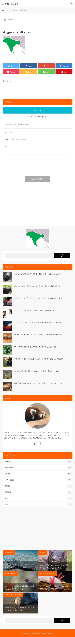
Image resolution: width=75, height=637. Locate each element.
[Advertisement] (37, 206)
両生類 (38, 461)
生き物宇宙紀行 (36, 633)
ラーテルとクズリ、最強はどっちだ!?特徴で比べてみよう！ (35, 310)
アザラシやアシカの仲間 (13, 594)
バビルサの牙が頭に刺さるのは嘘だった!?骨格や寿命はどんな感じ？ (38, 371)
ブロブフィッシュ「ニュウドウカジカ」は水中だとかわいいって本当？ (38, 298)
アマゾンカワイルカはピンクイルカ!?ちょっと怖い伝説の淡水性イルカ (38, 322)
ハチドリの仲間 (10, 573)
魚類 (38, 498)
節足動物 (38, 492)
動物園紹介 (38, 467)
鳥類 (38, 504)
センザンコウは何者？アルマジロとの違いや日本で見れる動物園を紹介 (38, 335)
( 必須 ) (9, 132)
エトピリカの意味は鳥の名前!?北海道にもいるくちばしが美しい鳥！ (38, 274)
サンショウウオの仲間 (47, 573)
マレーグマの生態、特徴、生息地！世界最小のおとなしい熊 (35, 347)
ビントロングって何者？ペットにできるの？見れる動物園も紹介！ (37, 286)
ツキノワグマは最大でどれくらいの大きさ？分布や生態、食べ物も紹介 (38, 359)
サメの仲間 (8, 552)
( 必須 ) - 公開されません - (16, 139)
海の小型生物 (38, 479)
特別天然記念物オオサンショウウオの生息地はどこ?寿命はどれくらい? (39, 383)
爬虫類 (38, 486)
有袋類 (42, 552)
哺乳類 (38, 473)
